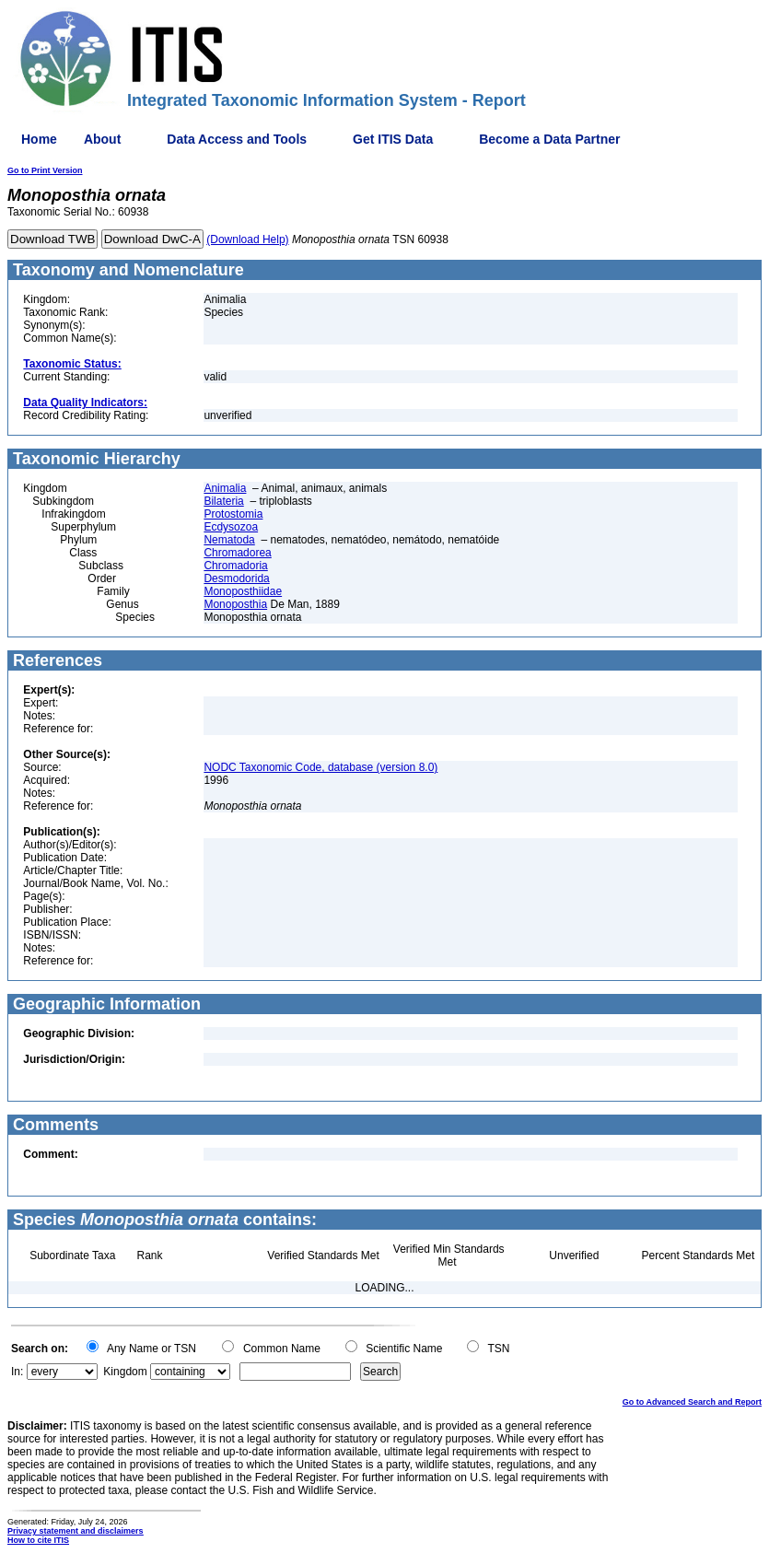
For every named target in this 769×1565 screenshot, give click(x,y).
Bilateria (223, 501)
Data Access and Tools (237, 139)
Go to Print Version (45, 170)
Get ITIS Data (393, 139)
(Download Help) (247, 239)
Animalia (225, 488)
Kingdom (124, 1371)
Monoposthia (235, 604)
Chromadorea (237, 552)
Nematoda (229, 539)
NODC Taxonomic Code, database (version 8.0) (320, 767)
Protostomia (233, 514)
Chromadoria (235, 565)
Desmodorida (236, 578)
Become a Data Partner (549, 139)
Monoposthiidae (243, 591)
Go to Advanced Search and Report (692, 1402)
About (102, 139)
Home (39, 139)
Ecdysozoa (231, 526)
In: (17, 1371)
